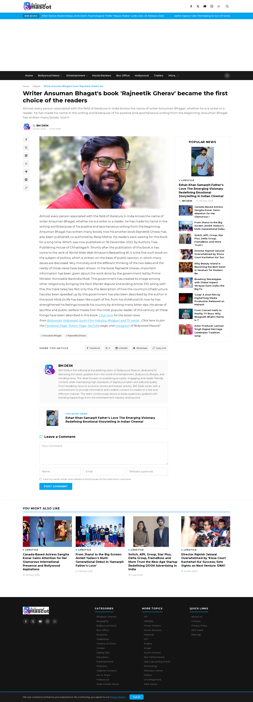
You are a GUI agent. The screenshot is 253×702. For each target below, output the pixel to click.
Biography (102, 621)
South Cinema (152, 653)
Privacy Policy (117, 697)
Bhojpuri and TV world (123, 320)
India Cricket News (107, 684)
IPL (146, 617)
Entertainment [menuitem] (77, 75)
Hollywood (70, 320)
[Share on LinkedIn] (26, 156)
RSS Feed (197, 630)
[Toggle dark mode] (227, 75)
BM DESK (65, 366)
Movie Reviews (153, 630)
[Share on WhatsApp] (26, 164)
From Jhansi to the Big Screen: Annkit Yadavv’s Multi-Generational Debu (209, 225)
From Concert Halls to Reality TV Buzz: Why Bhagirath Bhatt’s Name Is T (209, 315)
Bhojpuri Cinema (106, 617)
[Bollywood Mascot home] (37, 6)
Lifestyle (36, 86)
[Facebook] (191, 6)
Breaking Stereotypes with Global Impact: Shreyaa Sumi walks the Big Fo (209, 284)
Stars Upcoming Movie (157, 662)
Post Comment (56, 486)
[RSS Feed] (219, 6)
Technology (150, 666)
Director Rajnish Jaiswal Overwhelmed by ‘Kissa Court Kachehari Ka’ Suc (209, 254)
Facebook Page (56, 325)
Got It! (136, 697)
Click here (106, 315)
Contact (196, 621)
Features (101, 666)
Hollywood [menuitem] (142, 75)
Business (101, 635)
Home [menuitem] (29, 75)
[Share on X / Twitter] (26, 148)
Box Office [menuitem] (123, 75)
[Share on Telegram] (26, 172)
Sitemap (196, 635)
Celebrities (102, 639)
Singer (147, 648)
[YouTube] (205, 6)
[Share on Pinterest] (26, 181)
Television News (153, 671)
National (149, 635)
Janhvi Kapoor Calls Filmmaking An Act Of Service (143, 15)
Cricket (100, 648)
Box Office (102, 630)
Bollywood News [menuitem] (50, 75)
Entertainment (104, 662)
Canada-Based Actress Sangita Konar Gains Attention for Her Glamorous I (208, 211)
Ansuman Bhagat (54, 336)
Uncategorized (152, 680)
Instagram (122, 325)
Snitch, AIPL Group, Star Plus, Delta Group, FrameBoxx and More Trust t (208, 240)
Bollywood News (106, 626)
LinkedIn (116, 348)
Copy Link (158, 348)
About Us (196, 617)
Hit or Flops (103, 675)
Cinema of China (106, 644)
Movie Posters (152, 626)
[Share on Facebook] (26, 139)
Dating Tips (103, 653)
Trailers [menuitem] (158, 75)
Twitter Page (77, 325)
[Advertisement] (49, 45)
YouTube (93, 325)
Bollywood (54, 320)
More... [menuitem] (173, 75)
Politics (148, 644)
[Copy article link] (26, 189)
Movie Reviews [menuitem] (101, 75)
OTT (146, 639)
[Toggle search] (227, 6)
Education (102, 657)
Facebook (84, 348)
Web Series (150, 684)
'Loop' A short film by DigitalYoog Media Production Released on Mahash (209, 299)
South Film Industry (92, 320)
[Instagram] (212, 6)
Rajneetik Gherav (81, 336)
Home (26, 86)
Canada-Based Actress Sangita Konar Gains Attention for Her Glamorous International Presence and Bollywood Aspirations (46, 562)
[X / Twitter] (198, 6)
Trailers (148, 675)
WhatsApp (137, 348)
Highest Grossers (106, 671)
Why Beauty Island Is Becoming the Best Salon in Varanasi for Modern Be (210, 268)
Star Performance (154, 657)
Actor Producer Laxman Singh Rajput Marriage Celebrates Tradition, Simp (209, 330)
